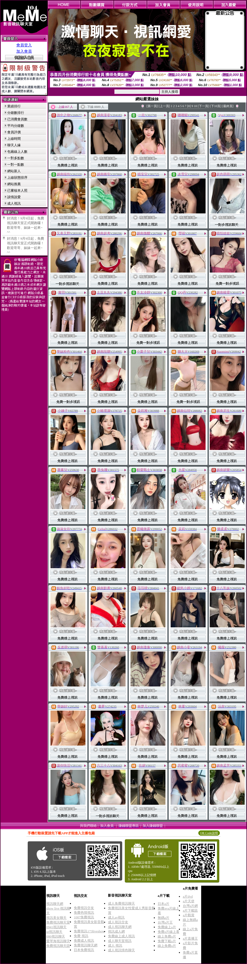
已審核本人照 (17, 190)
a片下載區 (190, 910)
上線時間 (14, 139)
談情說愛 (14, 197)
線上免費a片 (167, 936)
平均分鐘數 (15, 126)
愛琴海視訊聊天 (58, 941)
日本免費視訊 (84, 950)
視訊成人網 (116, 931)
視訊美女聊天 (56, 918)
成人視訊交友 (118, 922)
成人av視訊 (116, 917)
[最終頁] (228, 106)
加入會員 (24, 51)
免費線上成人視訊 (121, 936)
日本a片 (163, 904)
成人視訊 (14, 203)
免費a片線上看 (168, 932)
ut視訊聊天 (54, 932)
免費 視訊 (81, 936)
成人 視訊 (115, 945)
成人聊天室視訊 (120, 941)
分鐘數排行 (15, 113)
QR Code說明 (209, 833)
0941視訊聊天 (56, 927)
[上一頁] (164, 106)
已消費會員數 (17, 119)
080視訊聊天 (55, 936)
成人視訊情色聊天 (121, 950)
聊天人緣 (14, 145)
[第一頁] (152, 106)
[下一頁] (203, 106)
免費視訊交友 (84, 908)
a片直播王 (190, 938)
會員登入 (24, 45)
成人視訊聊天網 (120, 927)
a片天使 (188, 901)
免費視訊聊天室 (58, 922)
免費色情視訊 (84, 912)
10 (195, 106)
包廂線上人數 (17, 152)
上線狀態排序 (17, 177)
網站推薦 (14, 184)
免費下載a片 (167, 941)
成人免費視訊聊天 (121, 903)
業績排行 (14, 106)
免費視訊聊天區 (58, 946)
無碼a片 (163, 918)
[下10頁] (215, 106)
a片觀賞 (188, 915)
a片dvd (188, 896)
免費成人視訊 (84, 940)
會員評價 (14, 132)
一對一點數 (15, 165)
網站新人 (14, 171)
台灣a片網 (190, 906)
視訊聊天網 (54, 904)
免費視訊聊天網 (85, 945)
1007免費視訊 (84, 917)
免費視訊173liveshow (89, 931)
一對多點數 (15, 158)
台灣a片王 (165, 922)
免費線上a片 (167, 927)
